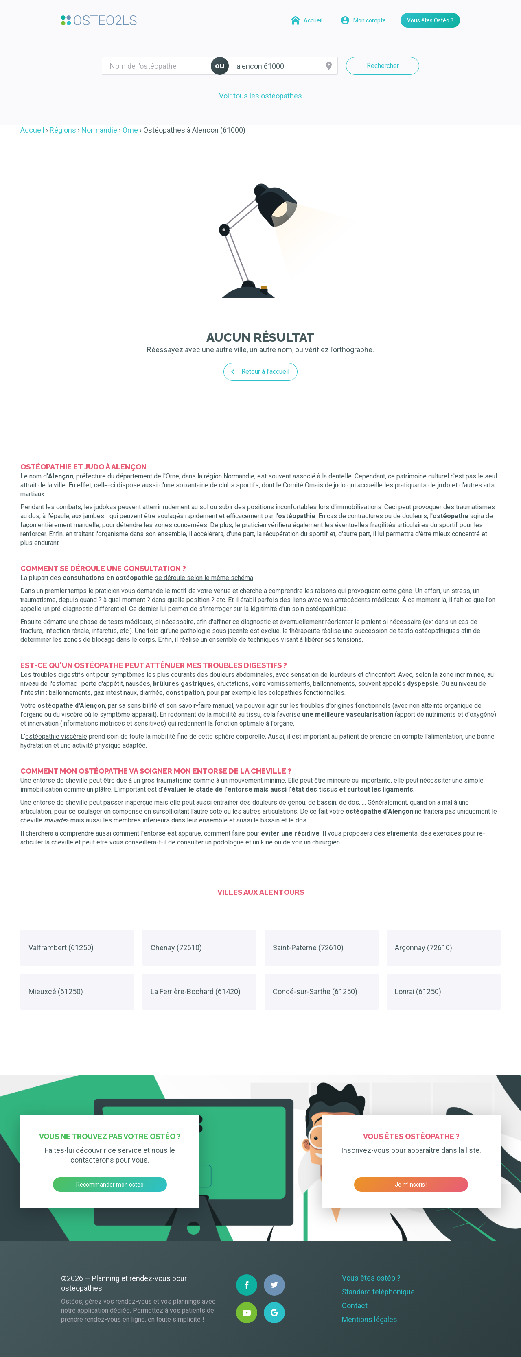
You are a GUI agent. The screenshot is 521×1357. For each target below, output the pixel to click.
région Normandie (229, 476)
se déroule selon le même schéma (204, 578)
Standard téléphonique (378, 1291)
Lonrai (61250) (418, 991)
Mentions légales (369, 1319)
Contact (355, 1305)
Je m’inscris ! (411, 1184)
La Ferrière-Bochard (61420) (196, 991)
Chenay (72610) (176, 947)
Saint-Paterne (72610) (308, 947)
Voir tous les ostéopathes (260, 96)
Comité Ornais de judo (314, 485)
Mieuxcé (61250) (55, 991)
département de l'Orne (147, 476)
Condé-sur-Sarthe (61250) (315, 991)
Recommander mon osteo (110, 1184)
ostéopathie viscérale (56, 736)
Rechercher (383, 66)
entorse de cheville (60, 780)
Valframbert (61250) (61, 947)
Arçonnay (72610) (423, 947)
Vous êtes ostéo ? (371, 1278)
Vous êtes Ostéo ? (430, 20)
